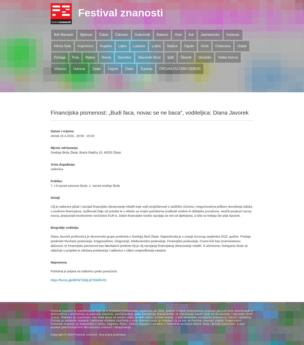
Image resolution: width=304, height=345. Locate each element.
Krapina (106, 46)
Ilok (191, 34)
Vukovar (79, 69)
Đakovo (162, 34)
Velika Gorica (228, 57)
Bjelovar (86, 34)
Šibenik (185, 57)
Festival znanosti (120, 13)
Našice (172, 46)
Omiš (205, 46)
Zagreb (113, 69)
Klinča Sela (62, 46)
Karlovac (233, 34)
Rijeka (90, 57)
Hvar (178, 34)
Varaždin (204, 57)
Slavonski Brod (149, 57)
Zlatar (129, 69)
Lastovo (139, 46)
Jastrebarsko (210, 34)
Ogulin (189, 46)
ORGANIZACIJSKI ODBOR (180, 69)
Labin (122, 46)
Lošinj (156, 46)
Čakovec (121, 34)
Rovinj (106, 57)
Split (170, 57)
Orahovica (223, 46)
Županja (146, 69)
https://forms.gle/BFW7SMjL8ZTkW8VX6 (78, 280)
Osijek (242, 46)
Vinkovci (60, 69)
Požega (59, 57)
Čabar (103, 34)
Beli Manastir (63, 34)
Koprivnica (85, 46)
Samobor (124, 57)
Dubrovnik (142, 34)
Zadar (96, 69)
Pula (75, 57)
